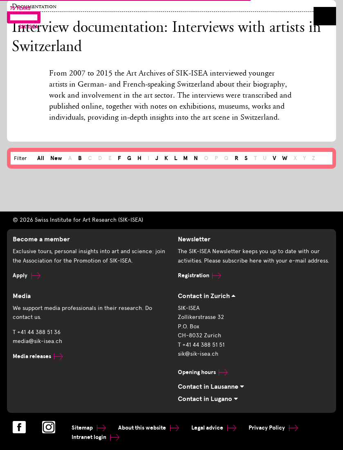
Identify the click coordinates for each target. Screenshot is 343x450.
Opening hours (203, 372)
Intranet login (95, 437)
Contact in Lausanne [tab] (211, 387)
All (40, 158)
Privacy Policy (273, 427)
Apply (26, 275)
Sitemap (89, 427)
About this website (148, 427)
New (56, 158)
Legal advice (213, 427)
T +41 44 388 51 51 (201, 344)
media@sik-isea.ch (37, 341)
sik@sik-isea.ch (198, 353)
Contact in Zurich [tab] (206, 296)
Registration (199, 275)
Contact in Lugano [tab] (208, 399)
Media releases (38, 356)
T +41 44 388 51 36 (37, 332)
